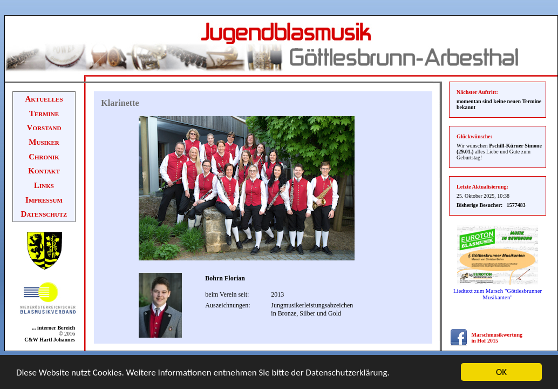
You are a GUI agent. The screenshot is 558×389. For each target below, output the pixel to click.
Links (44, 185)
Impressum (44, 200)
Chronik (44, 156)
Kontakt (44, 170)
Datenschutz (44, 214)
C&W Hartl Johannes (49, 340)
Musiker (44, 142)
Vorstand (44, 127)
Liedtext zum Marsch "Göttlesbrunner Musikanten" (497, 293)
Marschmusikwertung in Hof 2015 (497, 338)
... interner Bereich (51, 328)
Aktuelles (44, 99)
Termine (44, 113)
